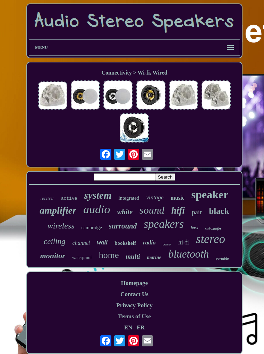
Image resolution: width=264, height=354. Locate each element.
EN (128, 327)
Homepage (134, 283)
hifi (178, 210)
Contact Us (134, 294)
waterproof (82, 257)
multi (133, 256)
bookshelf (125, 243)
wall (102, 242)
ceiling (55, 241)
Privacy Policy (134, 305)
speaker (209, 194)
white (125, 212)
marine (154, 257)
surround (123, 226)
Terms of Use (134, 316)
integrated (128, 198)
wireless (61, 225)
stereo (210, 239)
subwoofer (213, 228)
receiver (47, 198)
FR (141, 327)
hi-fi (183, 242)
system (98, 195)
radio (149, 242)
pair (197, 212)
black (219, 211)
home (109, 255)
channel (81, 243)
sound (151, 210)
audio (96, 209)
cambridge (92, 227)
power (167, 244)
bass (194, 227)
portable (222, 258)
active (69, 198)
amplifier (58, 210)
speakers (164, 224)
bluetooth (188, 254)
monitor (52, 255)
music (177, 198)
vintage (154, 197)
